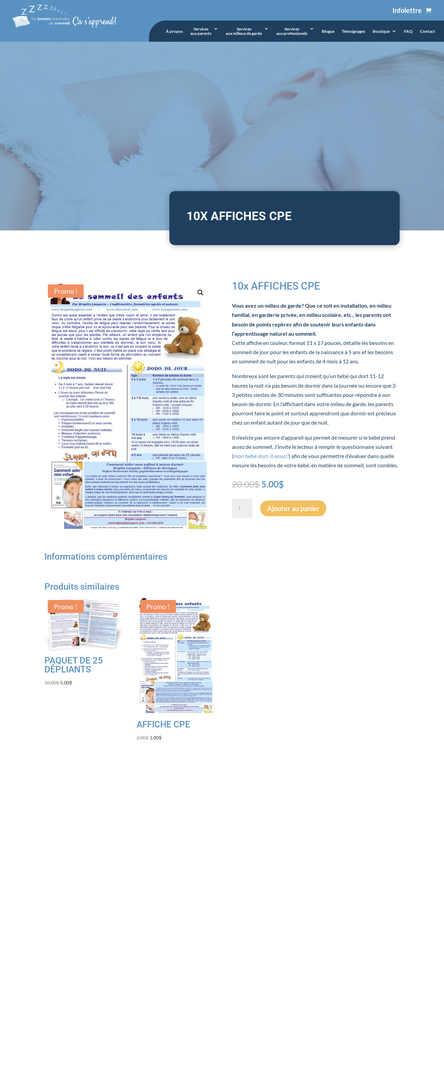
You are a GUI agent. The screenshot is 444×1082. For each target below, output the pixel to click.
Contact (427, 31)
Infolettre (407, 10)
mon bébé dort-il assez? (261, 456)
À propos (174, 31)
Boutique (381, 31)
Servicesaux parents (200, 31)
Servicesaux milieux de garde (244, 31)
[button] (200, 292)
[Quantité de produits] (242, 508)
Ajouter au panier (293, 508)
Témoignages (353, 31)
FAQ (408, 31)
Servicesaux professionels (291, 31)
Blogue (328, 31)
